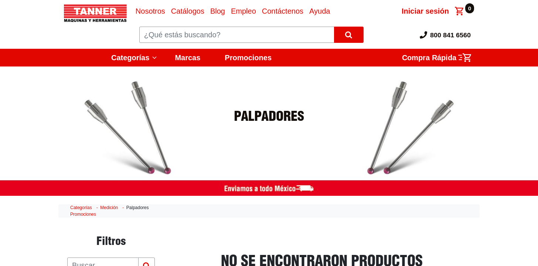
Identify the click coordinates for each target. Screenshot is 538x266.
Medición (109, 207)
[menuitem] (150, 11)
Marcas (187, 58)
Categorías (130, 58)
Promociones (248, 58)
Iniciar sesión (425, 11)
